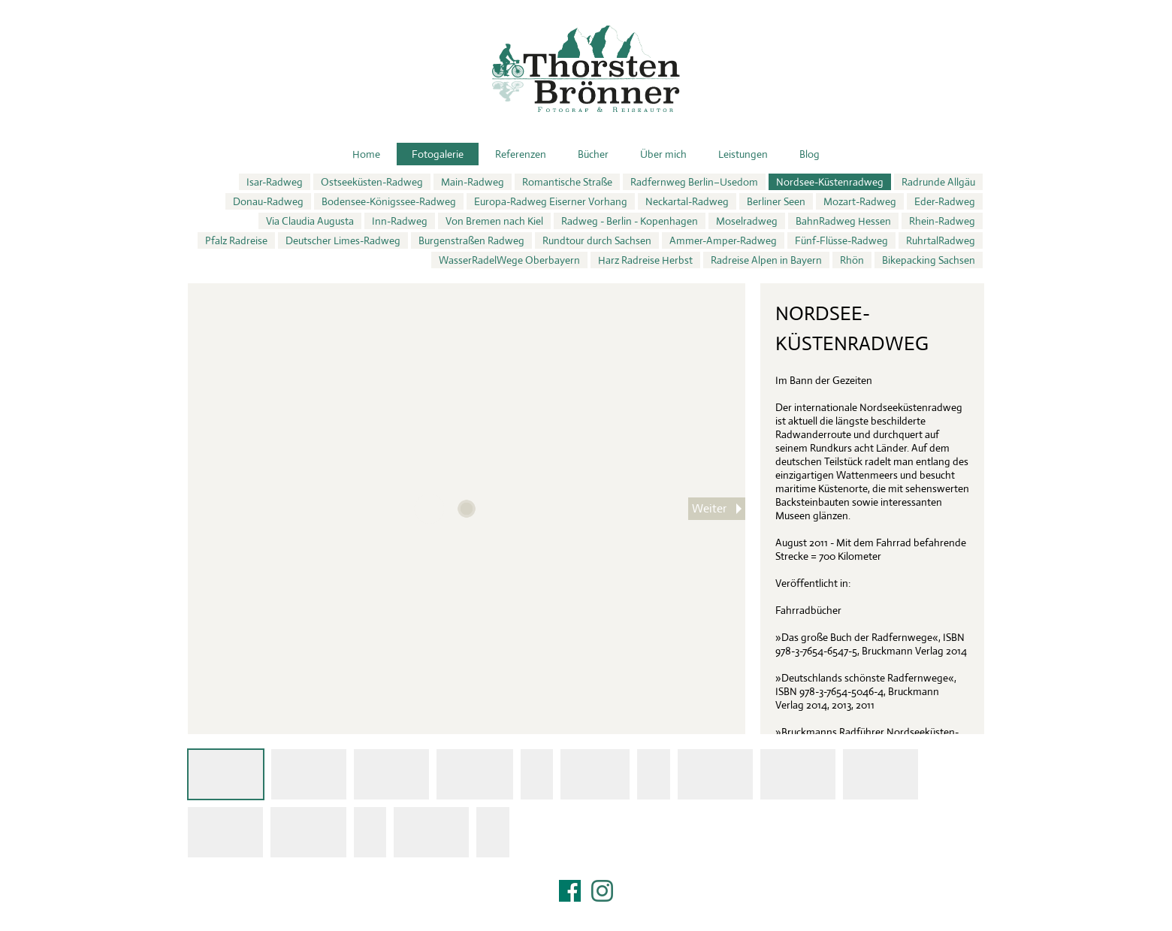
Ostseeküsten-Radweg (372, 182)
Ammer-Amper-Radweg (723, 240)
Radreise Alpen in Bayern (766, 260)
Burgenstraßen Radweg (471, 240)
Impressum (586, 910)
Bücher (593, 154)
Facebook (570, 891)
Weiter (709, 508)
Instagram (602, 891)
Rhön (852, 260)
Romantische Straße (567, 182)
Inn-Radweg (399, 221)
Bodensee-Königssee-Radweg (389, 201)
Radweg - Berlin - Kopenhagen (629, 221)
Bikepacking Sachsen (928, 260)
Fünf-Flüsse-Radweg (841, 240)
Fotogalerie (438, 154)
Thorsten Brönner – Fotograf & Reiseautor (586, 69)
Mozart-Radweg (859, 201)
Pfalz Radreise (236, 240)
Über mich (663, 154)
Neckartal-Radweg (687, 201)
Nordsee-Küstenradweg (830, 182)
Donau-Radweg (268, 201)
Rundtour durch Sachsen (596, 240)
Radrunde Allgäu (938, 182)
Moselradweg (747, 221)
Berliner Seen (776, 201)
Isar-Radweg (274, 182)
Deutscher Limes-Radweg (342, 240)
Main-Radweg (472, 182)
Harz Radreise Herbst (645, 260)
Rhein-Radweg (942, 221)
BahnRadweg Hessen (843, 221)
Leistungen (743, 154)
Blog (809, 154)
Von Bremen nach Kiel (494, 221)
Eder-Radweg (944, 201)
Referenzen (520, 154)
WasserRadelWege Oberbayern (509, 260)
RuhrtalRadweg (940, 240)
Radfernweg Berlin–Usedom (694, 182)
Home (366, 154)
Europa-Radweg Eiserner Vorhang (550, 201)
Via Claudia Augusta (310, 221)
